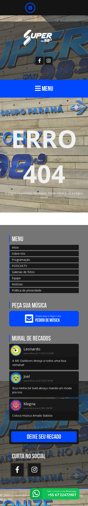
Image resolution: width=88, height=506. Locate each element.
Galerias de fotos (23, 272)
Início (15, 247)
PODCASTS (19, 266)
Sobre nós (18, 253)
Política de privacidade (26, 290)
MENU (44, 88)
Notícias (17, 284)
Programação (21, 260)
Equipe (16, 278)
